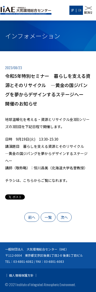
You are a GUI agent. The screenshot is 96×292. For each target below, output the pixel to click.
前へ (31, 217)
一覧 (48, 217)
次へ (64, 217)
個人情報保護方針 (21, 275)
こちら (28, 180)
